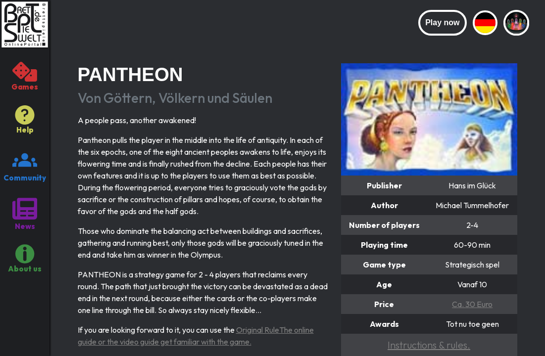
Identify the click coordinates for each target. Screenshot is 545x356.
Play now (442, 22)
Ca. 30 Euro (472, 304)
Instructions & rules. (429, 345)
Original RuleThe (265, 330)
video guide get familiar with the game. (185, 342)
